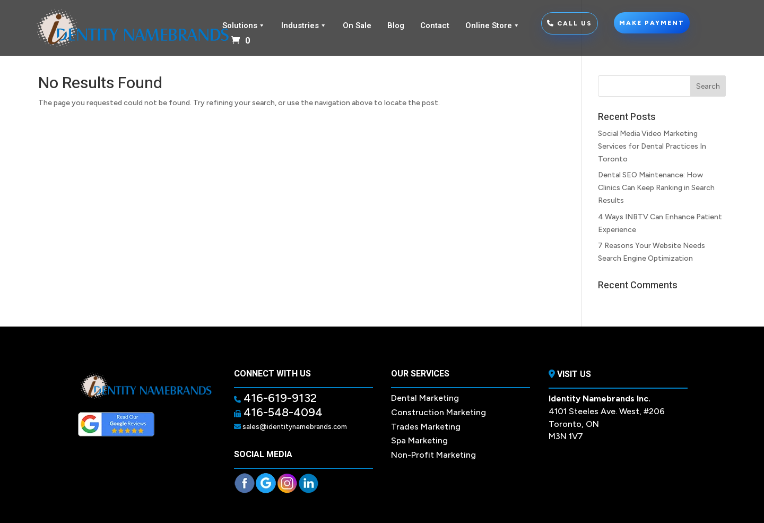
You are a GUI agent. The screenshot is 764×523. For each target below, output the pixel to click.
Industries (304, 25)
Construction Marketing (438, 412)
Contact (434, 25)
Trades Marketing (426, 427)
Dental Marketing (425, 398)
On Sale (357, 25)
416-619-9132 (279, 398)
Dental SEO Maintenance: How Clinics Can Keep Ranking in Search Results (656, 187)
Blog (395, 25)
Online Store (492, 25)
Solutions (243, 25)
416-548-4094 (282, 412)
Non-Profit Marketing (433, 455)
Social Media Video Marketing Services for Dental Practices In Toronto (652, 146)
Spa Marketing (419, 440)
